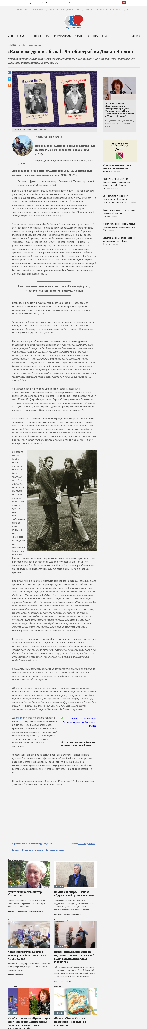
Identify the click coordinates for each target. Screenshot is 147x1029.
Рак (72, 653)
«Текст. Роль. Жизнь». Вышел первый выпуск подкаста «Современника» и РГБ (119, 226)
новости (37, 36)
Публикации (12, 920)
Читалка (57, 986)
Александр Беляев (86, 843)
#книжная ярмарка (15, 975)
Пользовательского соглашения (106, 3)
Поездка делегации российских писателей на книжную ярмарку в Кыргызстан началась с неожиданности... (29, 966)
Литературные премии (63, 920)
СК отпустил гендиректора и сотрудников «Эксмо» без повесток (120, 156)
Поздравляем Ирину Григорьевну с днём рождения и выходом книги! (119, 123)
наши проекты (91, 36)
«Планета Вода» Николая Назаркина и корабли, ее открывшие (70, 1022)
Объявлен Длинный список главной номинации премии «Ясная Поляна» (119, 240)
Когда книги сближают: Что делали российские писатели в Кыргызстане (27, 955)
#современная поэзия (62, 981)
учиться (78, 36)
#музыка (48, 843)
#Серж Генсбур (35, 843)
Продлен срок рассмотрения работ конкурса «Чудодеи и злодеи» (119, 213)
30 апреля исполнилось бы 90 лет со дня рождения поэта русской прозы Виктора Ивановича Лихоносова (26, 903)
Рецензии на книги (35, 45)
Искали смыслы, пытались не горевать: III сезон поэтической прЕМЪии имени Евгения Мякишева (74, 957)
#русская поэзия (60, 914)
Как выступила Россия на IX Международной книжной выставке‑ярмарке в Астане (119, 199)
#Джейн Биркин (19, 843)
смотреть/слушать (62, 36)
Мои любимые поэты (16, 860)
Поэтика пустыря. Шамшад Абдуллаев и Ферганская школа (74, 893)
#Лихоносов (28, 911)
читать (47, 36)
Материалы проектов (32, 850)
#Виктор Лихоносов (15, 911)
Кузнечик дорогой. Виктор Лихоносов (25, 893)
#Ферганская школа (75, 914)
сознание (21, 717)
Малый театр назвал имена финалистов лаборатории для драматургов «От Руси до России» (116, 183)
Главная (15, 850)
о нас (104, 36)
